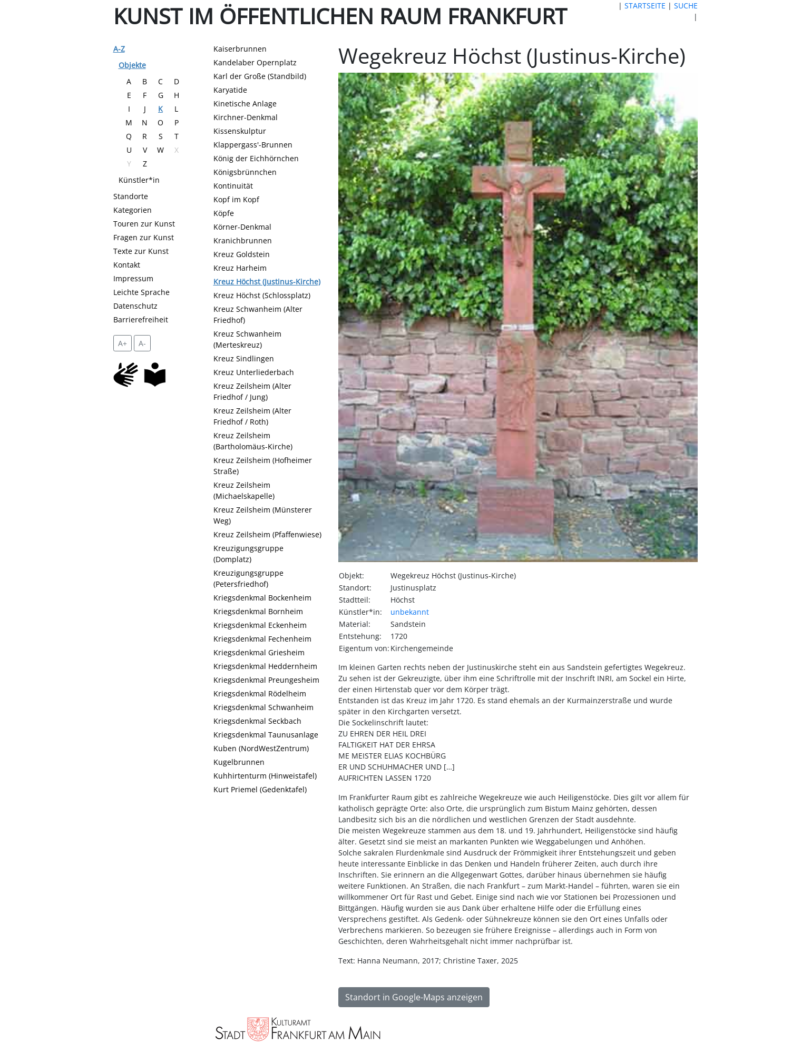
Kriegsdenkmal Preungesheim (266, 680)
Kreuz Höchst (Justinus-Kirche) (266, 282)
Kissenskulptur (239, 131)
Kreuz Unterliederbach (253, 372)
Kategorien (132, 210)
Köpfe (223, 213)
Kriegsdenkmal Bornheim (258, 611)
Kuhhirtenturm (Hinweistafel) (265, 776)
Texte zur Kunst (141, 251)
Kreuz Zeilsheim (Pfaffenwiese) (267, 534)
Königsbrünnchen (245, 172)
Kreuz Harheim (240, 268)
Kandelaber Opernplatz (255, 62)
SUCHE (686, 6)
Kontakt (126, 265)
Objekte (132, 65)
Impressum (133, 278)
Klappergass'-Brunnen (252, 145)
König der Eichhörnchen (256, 158)
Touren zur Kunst (144, 224)
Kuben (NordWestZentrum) (261, 748)
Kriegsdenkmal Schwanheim (263, 707)
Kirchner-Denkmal (245, 117)
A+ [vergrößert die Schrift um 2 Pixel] (122, 343)
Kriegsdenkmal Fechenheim (262, 639)
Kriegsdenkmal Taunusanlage (265, 735)
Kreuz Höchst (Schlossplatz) (261, 295)
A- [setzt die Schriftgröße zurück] (142, 343)
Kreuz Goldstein (241, 254)
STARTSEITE (645, 6)
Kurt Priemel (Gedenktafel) (260, 789)
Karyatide (230, 90)
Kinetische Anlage (245, 104)
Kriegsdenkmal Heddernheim (265, 666)
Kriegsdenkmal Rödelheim (259, 693)
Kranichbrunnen (242, 240)
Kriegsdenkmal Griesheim (259, 652)
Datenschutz (135, 306)
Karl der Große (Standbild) (259, 76)
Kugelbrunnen (239, 762)
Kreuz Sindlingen (243, 358)
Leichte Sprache (141, 292)
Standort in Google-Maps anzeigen (414, 997)
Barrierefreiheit (140, 319)
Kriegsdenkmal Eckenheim (260, 625)
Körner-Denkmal (242, 227)
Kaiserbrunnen (240, 49)
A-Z (119, 49)
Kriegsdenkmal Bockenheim (262, 598)
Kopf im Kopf (236, 199)
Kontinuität (233, 186)
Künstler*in (139, 180)
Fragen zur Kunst (143, 237)
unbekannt (409, 612)
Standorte (130, 196)
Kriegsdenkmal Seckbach (257, 721)
